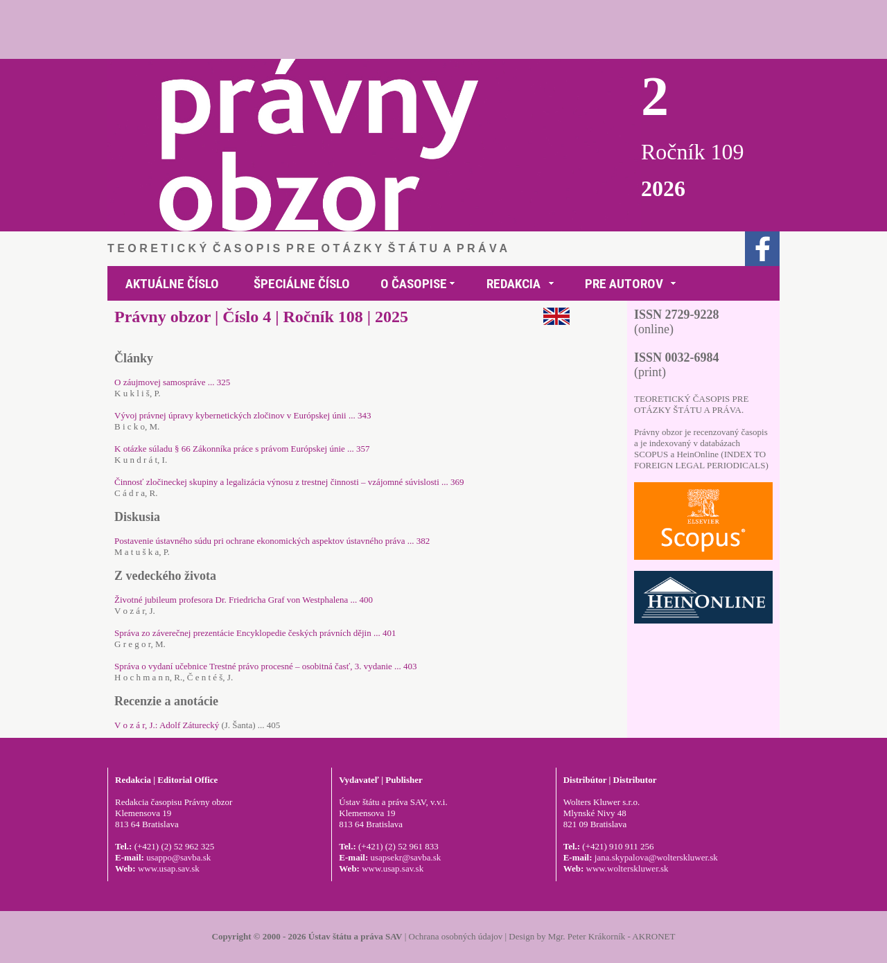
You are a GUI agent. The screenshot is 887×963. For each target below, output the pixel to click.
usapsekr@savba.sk (405, 857)
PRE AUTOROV (624, 284)
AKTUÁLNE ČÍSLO (172, 284)
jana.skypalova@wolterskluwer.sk (656, 857)
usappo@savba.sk (178, 857)
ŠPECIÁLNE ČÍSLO (302, 284)
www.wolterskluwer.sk (627, 868)
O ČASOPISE (413, 284)
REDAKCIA (513, 284)
